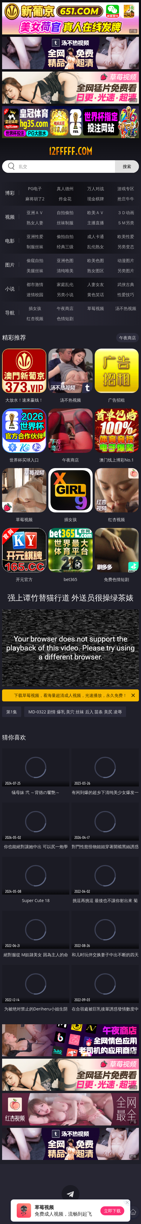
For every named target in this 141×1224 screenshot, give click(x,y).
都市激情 (35, 284)
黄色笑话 (95, 294)
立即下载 (112, 1211)
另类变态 (125, 246)
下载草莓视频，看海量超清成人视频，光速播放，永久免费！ (75, 695)
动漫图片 (125, 260)
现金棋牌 (95, 199)
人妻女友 (95, 284)
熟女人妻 (35, 223)
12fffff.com (70, 151)
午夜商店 (65, 308)
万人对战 (95, 188)
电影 (10, 240)
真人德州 (65, 188)
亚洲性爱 (35, 236)
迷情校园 (35, 294)
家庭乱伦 (65, 284)
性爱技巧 (125, 294)
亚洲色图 (65, 260)
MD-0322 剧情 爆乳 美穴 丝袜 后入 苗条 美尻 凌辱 (75, 712)
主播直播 (95, 223)
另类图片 (125, 270)
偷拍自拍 (65, 236)
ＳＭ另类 (125, 223)
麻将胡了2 (35, 199)
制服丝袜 (35, 246)
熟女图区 (95, 270)
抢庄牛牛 (125, 199)
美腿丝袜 (35, 270)
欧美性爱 (125, 236)
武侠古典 (125, 284)
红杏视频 (35, 318)
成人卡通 (95, 236)
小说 (10, 288)
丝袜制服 (65, 223)
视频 (10, 217)
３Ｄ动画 (125, 212)
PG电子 (35, 188)
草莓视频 (95, 308)
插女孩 (35, 308)
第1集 (11, 712)
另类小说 (65, 294)
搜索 (127, 166)
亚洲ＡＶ (35, 212)
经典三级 (65, 246)
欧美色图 (95, 260)
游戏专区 (125, 188)
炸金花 (65, 199)
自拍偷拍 (65, 212)
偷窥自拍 (35, 260)
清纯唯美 (65, 270)
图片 (10, 264)
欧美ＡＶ (95, 212)
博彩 (10, 193)
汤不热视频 (125, 308)
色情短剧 (65, 318)
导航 (10, 312)
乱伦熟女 (95, 246)
